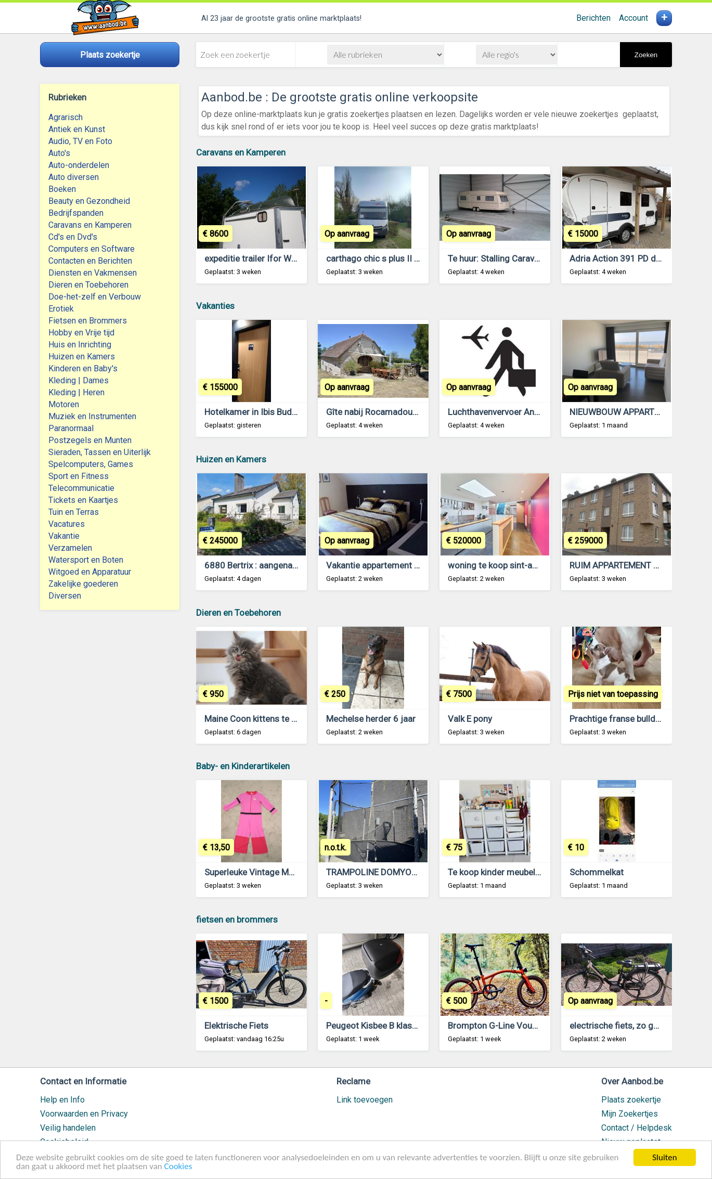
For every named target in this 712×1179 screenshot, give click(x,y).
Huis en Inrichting (79, 344)
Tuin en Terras (73, 512)
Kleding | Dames (78, 380)
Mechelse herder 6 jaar (371, 719)
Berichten (593, 18)
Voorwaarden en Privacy (84, 1114)
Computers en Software (91, 249)
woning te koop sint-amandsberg (512, 565)
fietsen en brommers (237, 919)
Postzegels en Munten (90, 440)
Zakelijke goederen (83, 584)
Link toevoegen (364, 1100)
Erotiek (61, 309)
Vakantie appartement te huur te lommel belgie (417, 565)
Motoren (63, 404)
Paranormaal (71, 428)
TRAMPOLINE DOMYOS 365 (380, 872)
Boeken (62, 189)
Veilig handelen (68, 1128)
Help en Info (62, 1100)
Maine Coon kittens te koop (257, 719)
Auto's (59, 153)
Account (633, 18)
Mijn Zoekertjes (629, 1114)
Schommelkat (596, 872)
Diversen (64, 596)
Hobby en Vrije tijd (81, 333)
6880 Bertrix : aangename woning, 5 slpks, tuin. (295, 565)
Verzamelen (70, 548)
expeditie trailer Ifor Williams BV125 (274, 258)
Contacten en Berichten (90, 261)
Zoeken (646, 55)
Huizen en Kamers (81, 356)
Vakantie (64, 536)
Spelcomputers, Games (90, 464)
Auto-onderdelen (78, 165)
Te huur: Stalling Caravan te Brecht (514, 258)
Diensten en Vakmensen (92, 273)
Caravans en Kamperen (90, 225)
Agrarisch (65, 117)
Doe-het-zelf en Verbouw (94, 297)
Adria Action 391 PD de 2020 (626, 258)
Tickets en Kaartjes (83, 500)
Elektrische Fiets (236, 1025)
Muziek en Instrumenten (92, 416)
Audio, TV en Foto (80, 141)
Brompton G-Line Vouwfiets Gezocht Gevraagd (540, 1025)
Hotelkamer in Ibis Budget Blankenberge (281, 412)
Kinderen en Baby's (83, 368)
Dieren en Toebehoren (88, 285)
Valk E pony (470, 719)
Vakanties (215, 306)
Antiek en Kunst (76, 129)
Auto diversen (73, 177)
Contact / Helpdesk (636, 1128)
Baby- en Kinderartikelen (243, 766)
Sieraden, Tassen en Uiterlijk (99, 452)
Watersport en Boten (85, 560)
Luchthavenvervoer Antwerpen (507, 412)
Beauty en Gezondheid (89, 201)
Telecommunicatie (81, 488)
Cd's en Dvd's (72, 237)
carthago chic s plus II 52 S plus (388, 258)
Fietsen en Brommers (87, 321)
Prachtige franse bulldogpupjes (630, 719)
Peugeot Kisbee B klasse (373, 1025)
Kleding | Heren (76, 392)
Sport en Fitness (78, 476)
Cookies (178, 1166)
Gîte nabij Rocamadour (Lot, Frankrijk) (400, 412)
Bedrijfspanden (75, 213)
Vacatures (66, 524)
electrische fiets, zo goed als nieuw (638, 1025)
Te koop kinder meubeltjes (499, 872)
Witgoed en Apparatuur (89, 572)
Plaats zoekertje (631, 1100)
